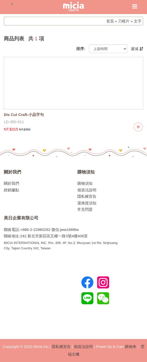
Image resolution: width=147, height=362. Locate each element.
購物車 (130, 346)
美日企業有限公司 (21, 218)
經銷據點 (11, 190)
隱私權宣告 (86, 196)
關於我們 (12, 172)
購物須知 (86, 172)
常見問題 (85, 209)
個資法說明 (86, 190)
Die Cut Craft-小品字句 (24, 114)
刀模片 (123, 21)
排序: (80, 48)
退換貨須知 (86, 203)
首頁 (110, 21)
